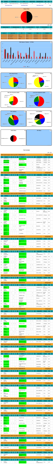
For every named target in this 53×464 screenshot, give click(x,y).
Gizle (50, 5)
